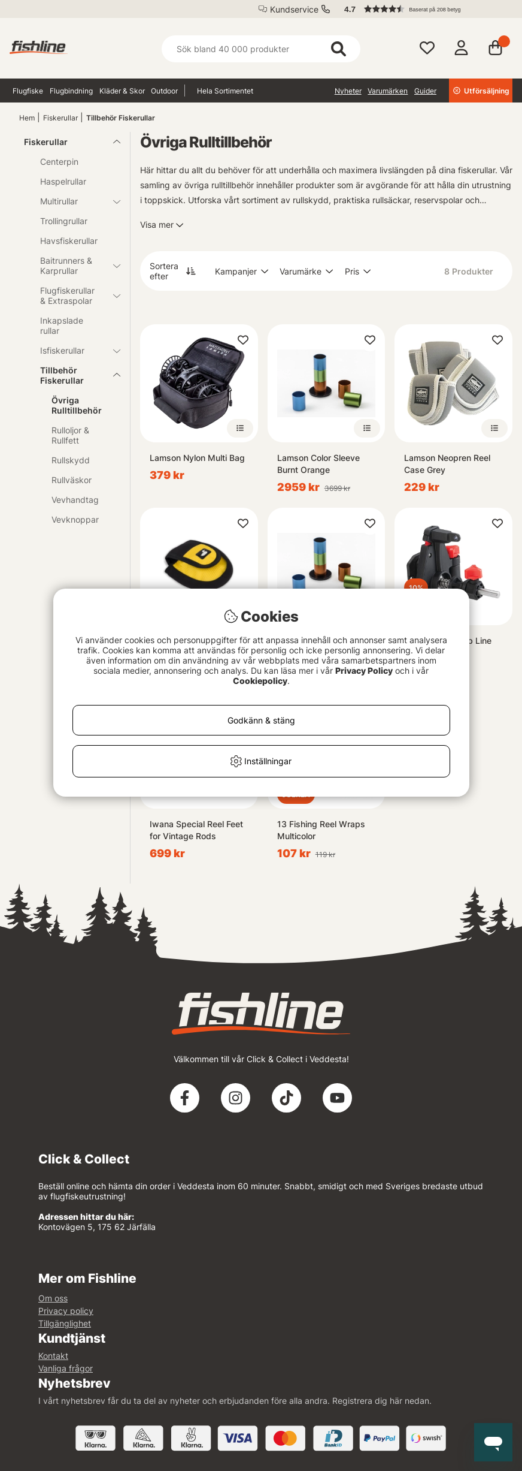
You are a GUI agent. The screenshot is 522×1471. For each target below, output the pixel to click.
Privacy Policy (364, 670)
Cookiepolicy (260, 681)
